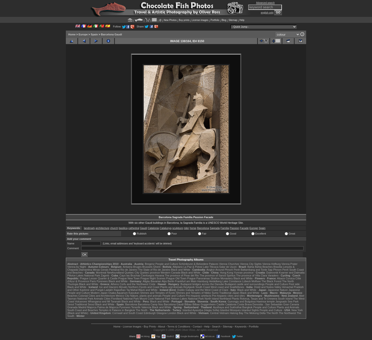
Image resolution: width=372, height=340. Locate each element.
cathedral (133, 228)
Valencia (146, 307)
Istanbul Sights (250, 310)
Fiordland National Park (125, 298)
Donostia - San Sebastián (268, 304)
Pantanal (114, 269)
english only (267, 12)
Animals (98, 298)
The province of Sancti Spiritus (218, 275)
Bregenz (150, 263)
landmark (89, 228)
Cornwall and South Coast (127, 313)
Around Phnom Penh (227, 269)
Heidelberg (215, 281)
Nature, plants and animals (146, 295)
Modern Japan (99, 292)
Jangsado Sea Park (286, 301)
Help (241, 20)
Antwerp (127, 266)
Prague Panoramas (198, 278)
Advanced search (265, 2)
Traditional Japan (229, 292)
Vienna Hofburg (271, 263)
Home (72, 34)
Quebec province (150, 272)
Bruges (137, 266)
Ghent (157, 266)
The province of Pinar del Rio (182, 275)
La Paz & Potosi (193, 266)
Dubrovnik (272, 272)
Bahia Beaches (264, 266)
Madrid (82, 307)
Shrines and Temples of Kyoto (157, 292)
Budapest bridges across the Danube (202, 284)
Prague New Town (129, 278)
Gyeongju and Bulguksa (242, 301)
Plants (235, 298)
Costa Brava (244, 304)
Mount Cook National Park (155, 298)
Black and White (180, 269)
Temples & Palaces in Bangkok (117, 310)
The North (288, 281)
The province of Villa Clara (251, 275)
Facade (244, 228)
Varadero (273, 275)
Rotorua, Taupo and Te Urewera (258, 298)
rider (186, 228)
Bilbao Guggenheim (204, 304)
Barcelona (203, 228)
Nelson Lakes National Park (187, 298)
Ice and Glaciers (108, 287)
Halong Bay (236, 313)
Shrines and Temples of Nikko (193, 292)
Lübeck (246, 281)
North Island (212, 298)
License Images (132, 326)
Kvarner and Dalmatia (291, 272)
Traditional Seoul (84, 304)
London (171, 313)
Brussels (147, 266)
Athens (115, 284)
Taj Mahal (132, 289)
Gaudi (143, 228)
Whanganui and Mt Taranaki (104, 301)
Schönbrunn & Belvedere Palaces (198, 263)
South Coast (202, 287)
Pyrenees (102, 281)
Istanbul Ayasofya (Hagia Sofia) (200, 310)
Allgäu (146, 281)
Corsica (290, 278)
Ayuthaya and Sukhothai (227, 307)
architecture (102, 228)
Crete (152, 284)
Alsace (281, 278)
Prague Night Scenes (152, 278)
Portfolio (215, 20)
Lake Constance (232, 281)
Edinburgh (150, 313)
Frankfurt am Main (186, 281)
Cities (107, 298)
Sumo (215, 292)
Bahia (251, 266)
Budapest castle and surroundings (245, 284)
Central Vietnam (219, 313)
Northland (225, 298)
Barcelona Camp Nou (150, 304)
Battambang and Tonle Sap (257, 269)
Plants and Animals (171, 287)
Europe (83, 34)
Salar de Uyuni (227, 266)
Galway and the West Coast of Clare (207, 289)
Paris (93, 281)
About (161, 326)
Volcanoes (81, 301)
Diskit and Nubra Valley (267, 287)
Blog (224, 20)
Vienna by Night (76, 266)
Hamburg (202, 281)
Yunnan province (244, 272)
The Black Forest (271, 281)
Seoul (70, 304)
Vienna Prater (289, 263)
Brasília (277, 266)
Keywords (240, 326)
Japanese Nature (278, 289)
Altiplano (178, 266)
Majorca (92, 307)
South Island (285, 298)
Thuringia (72, 284)
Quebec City (132, 272)
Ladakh (108, 289)
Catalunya (166, 228)
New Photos (170, 20)
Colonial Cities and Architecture (96, 295)
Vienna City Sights (251, 263)
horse (193, 228)
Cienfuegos (147, 275)
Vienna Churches (229, 263)
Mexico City (123, 295)
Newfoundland (115, 272)
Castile (221, 304)
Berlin (170, 281)
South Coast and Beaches (82, 310)
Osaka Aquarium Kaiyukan (124, 292)
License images (200, 20)
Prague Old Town (176, 278)
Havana (159, 275)
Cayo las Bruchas (129, 275)
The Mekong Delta (255, 313)
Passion (234, 228)
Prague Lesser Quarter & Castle (99, 278)
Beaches (72, 295)
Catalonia (153, 228)
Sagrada (215, 228)
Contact (197, 326)
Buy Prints (150, 326)
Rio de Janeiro (128, 269)
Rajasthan (120, 289)
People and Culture (166, 263)
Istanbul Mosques (230, 310)
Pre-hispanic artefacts (198, 295)
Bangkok (247, 307)
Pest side (294, 284)
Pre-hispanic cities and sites (228, 295)
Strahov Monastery (222, 278)
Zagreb (105, 275)
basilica (123, 228)
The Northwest (287, 313)
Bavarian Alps (159, 281)
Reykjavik (189, 287)
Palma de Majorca (108, 307)
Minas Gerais (100, 269)
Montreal (101, 272)
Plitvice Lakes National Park (83, 275)
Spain (94, 34)
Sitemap (233, 20)
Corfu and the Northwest (134, 284)
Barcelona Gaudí (111, 34)
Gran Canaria (291, 304)
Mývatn (123, 287)
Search (216, 326)
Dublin (181, 289)
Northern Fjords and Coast (144, 287)
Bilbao (188, 304)
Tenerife (136, 307)
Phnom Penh (281, 269)
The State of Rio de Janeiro (154, 269)
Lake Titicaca (210, 266)
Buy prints (184, 20)
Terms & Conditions (178, 326)
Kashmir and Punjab (92, 289)
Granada (72, 307)
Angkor (210, 269)
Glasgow (161, 313)
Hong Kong (226, 272)
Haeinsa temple (265, 301)
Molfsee (256, 281)
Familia (225, 228)
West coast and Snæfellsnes (227, 287)
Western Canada (170, 272)
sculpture (177, 228)
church (114, 228)
